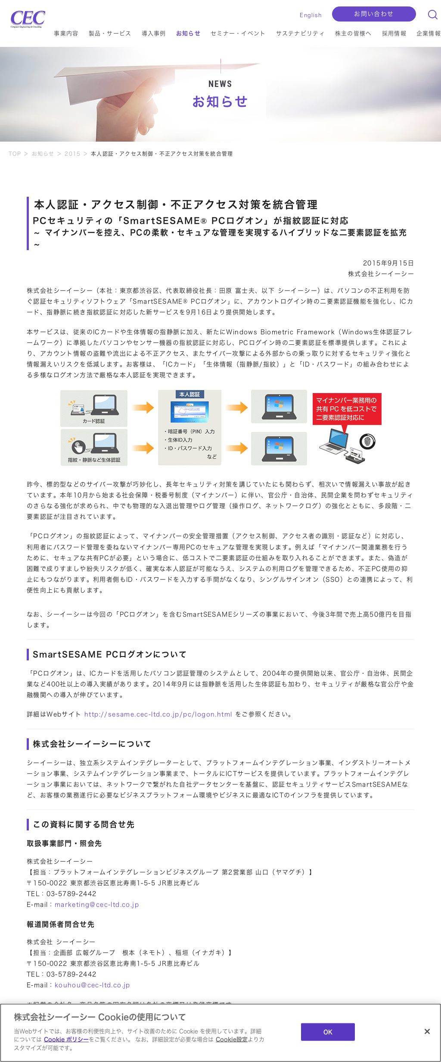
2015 (73, 153)
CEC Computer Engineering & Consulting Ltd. (23, 17)
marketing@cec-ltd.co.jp (97, 904)
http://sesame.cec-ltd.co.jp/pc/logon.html (158, 714)
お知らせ (43, 153)
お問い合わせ (374, 14)
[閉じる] (427, 1034)
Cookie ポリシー (66, 1042)
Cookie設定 (232, 1042)
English (310, 15)
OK (327, 1035)
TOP (15, 153)
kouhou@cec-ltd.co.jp (92, 985)
